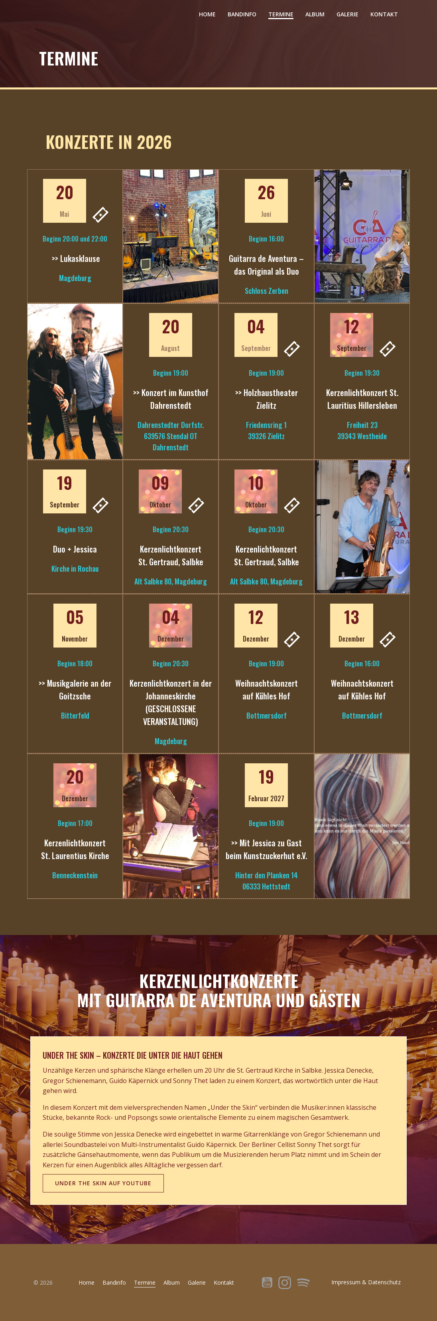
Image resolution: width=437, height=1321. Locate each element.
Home (207, 14)
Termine (280, 14)
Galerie (347, 14)
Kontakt (384, 14)
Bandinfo (242, 14)
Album (315, 14)
